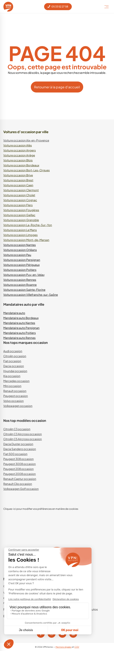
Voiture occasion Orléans (20, 250)
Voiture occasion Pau (17, 255)
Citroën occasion (14, 356)
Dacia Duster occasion (18, 444)
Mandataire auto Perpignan (21, 328)
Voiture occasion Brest (18, 180)
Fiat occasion (12, 361)
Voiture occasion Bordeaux (21, 165)
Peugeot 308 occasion (18, 459)
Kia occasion (11, 376)
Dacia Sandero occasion (19, 449)
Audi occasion (12, 351)
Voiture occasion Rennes (19, 279)
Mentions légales (64, 647)
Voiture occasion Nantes (19, 245)
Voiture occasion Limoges (20, 235)
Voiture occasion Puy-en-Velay (24, 274)
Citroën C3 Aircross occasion (22, 434)
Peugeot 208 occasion (18, 469)
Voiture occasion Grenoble (21, 220)
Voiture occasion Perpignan (21, 260)
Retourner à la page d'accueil (57, 87)
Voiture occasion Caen (18, 185)
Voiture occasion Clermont (21, 190)
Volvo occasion (13, 401)
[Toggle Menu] (106, 6)
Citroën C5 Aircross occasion (22, 439)
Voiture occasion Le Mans (20, 230)
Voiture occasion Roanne (20, 284)
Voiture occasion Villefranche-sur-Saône (30, 294)
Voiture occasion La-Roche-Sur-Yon (27, 225)
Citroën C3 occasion (16, 429)
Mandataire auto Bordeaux (20, 318)
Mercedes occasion (16, 381)
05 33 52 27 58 (58, 6)
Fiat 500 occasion (15, 454)
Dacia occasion (13, 366)
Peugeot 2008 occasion (19, 474)
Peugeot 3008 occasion (19, 464)
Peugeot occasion (15, 396)
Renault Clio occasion (17, 484)
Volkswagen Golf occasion (21, 488)
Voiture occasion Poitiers (19, 269)
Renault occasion (14, 391)
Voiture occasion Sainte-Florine (24, 289)
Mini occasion (12, 386)
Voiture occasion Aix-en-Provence (26, 140)
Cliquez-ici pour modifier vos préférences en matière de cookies (40, 508)
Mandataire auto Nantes (19, 323)
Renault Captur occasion (19, 479)
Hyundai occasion (15, 371)
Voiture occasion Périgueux (21, 264)
